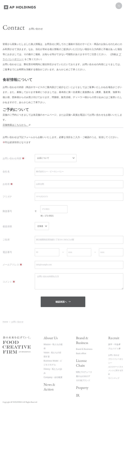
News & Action (49, 387)
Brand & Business (82, 340)
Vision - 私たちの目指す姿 (52, 354)
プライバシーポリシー (115, 361)
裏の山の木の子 (83, 376)
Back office (81, 353)
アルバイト (113, 349)
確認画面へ (69, 301)
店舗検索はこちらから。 (15, 125)
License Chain (81, 363)
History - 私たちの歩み (53, 371)
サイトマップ (113, 378)
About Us (51, 338)
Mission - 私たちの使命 (53, 346)
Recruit (113, 338)
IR (78, 395)
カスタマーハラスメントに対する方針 (115, 370)
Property (82, 387)
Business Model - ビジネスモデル (53, 363)
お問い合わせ (113, 355)
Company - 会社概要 (53, 377)
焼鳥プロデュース (84, 372)
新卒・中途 (113, 344)
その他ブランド (83, 380)
